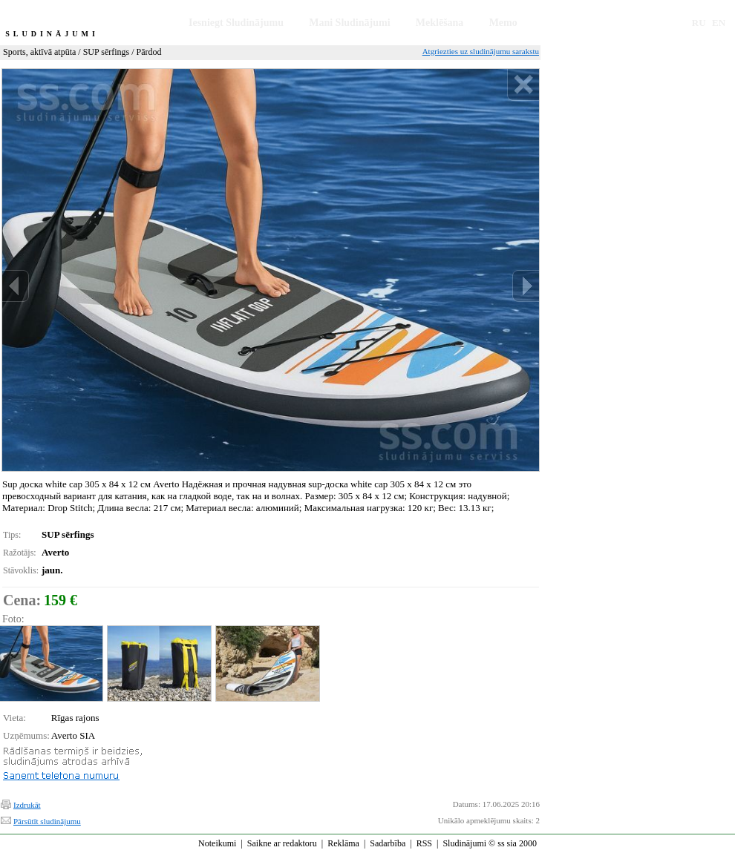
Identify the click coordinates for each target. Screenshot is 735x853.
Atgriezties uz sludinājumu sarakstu (480, 51)
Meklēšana (440, 22)
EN (718, 22)
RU (699, 22)
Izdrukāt (27, 804)
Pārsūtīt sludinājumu (47, 821)
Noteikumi (217, 843)
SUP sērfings (106, 52)
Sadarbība (387, 843)
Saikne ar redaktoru (282, 843)
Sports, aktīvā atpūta (39, 52)
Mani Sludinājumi (349, 22)
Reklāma (343, 843)
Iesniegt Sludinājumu (236, 22)
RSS (424, 843)
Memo (503, 22)
